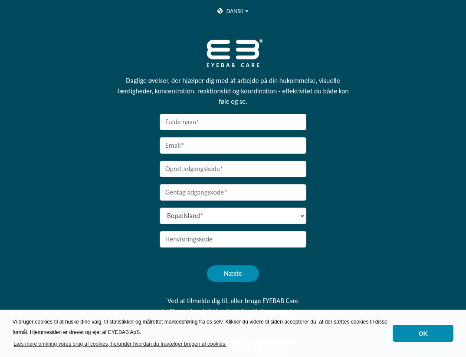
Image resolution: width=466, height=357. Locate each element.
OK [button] (423, 333)
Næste (233, 273)
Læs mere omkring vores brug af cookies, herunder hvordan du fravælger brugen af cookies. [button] (119, 344)
